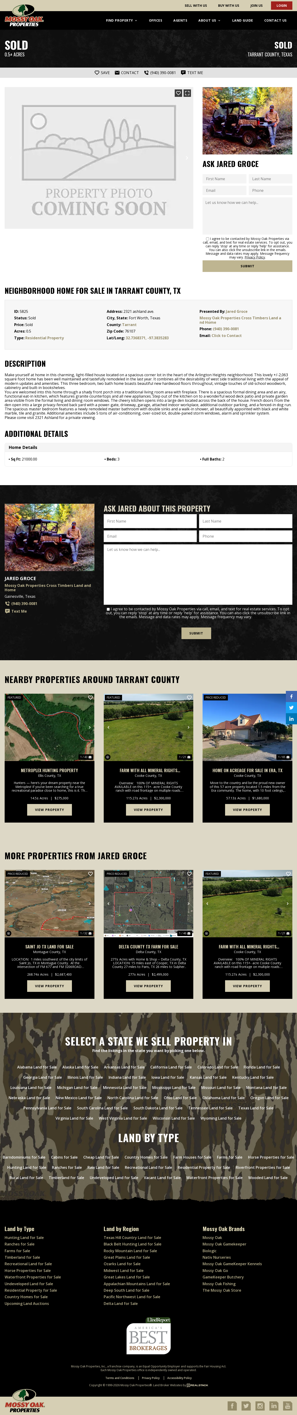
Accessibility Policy (179, 1378)
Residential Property (44, 337)
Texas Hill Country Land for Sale (132, 1237)
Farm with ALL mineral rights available (148, 770)
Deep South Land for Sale (126, 1290)
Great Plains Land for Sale (127, 1257)
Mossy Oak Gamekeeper (224, 1244)
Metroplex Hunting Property (49, 770)
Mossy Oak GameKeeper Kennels (232, 1263)
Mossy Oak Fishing (219, 1283)
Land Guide (242, 20)
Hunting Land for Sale (24, 1237)
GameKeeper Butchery (223, 1277)
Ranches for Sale (20, 1244)
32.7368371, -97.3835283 (147, 337)
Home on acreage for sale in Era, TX (247, 770)
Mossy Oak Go (215, 1270)
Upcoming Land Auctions (27, 1303)
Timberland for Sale (22, 1257)
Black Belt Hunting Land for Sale (132, 1244)
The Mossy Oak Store (222, 1290)
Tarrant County (263, 54)
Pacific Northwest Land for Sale (132, 1296)
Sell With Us (196, 5)
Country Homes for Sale (26, 1296)
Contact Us (275, 20)
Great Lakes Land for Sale (127, 1277)
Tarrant (129, 324)
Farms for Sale (17, 1250)
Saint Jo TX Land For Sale (49, 946)
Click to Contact (227, 335)
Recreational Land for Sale (28, 1263)
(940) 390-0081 (226, 328)
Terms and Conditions (119, 1378)
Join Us (256, 5)
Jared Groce (237, 311)
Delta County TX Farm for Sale (148, 946)
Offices (155, 20)
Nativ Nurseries (217, 1257)
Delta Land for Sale (121, 1303)
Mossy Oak (212, 1237)
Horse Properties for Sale (28, 1270)
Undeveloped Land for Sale (29, 1283)
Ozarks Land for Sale (122, 1263)
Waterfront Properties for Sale (33, 1277)
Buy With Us (228, 5)
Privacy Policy (255, 257)
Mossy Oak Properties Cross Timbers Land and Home (240, 320)
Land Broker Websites (167, 1385)
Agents (180, 20)
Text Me (16, 611)
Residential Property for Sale (31, 1290)
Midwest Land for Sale (124, 1270)
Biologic (209, 1250)
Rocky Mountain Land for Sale (130, 1250)
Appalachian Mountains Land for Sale (137, 1283)
